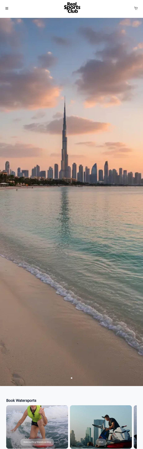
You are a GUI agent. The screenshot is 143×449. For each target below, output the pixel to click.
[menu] (7, 8)
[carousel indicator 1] (71, 378)
